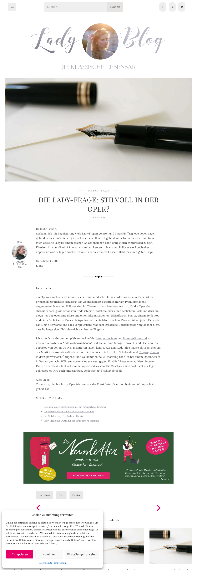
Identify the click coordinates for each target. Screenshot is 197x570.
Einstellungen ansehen (82, 554)
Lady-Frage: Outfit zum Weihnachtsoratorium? (69, 411)
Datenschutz (45, 562)
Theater (76, 495)
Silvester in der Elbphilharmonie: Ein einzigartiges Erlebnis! (75, 406)
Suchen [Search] (115, 7)
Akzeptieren (20, 554)
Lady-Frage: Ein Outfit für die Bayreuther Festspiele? (72, 420)
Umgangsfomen (149, 352)
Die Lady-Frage (98, 190)
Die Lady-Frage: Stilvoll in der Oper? (98, 204)
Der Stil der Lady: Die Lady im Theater (64, 416)
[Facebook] (162, 7)
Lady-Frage (45, 495)
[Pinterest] (181, 7)
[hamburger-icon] (12, 7)
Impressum (60, 562)
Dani (20, 242)
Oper (61, 495)
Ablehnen (49, 554)
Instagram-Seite (106, 338)
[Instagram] (172, 7)
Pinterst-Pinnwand (135, 338)
